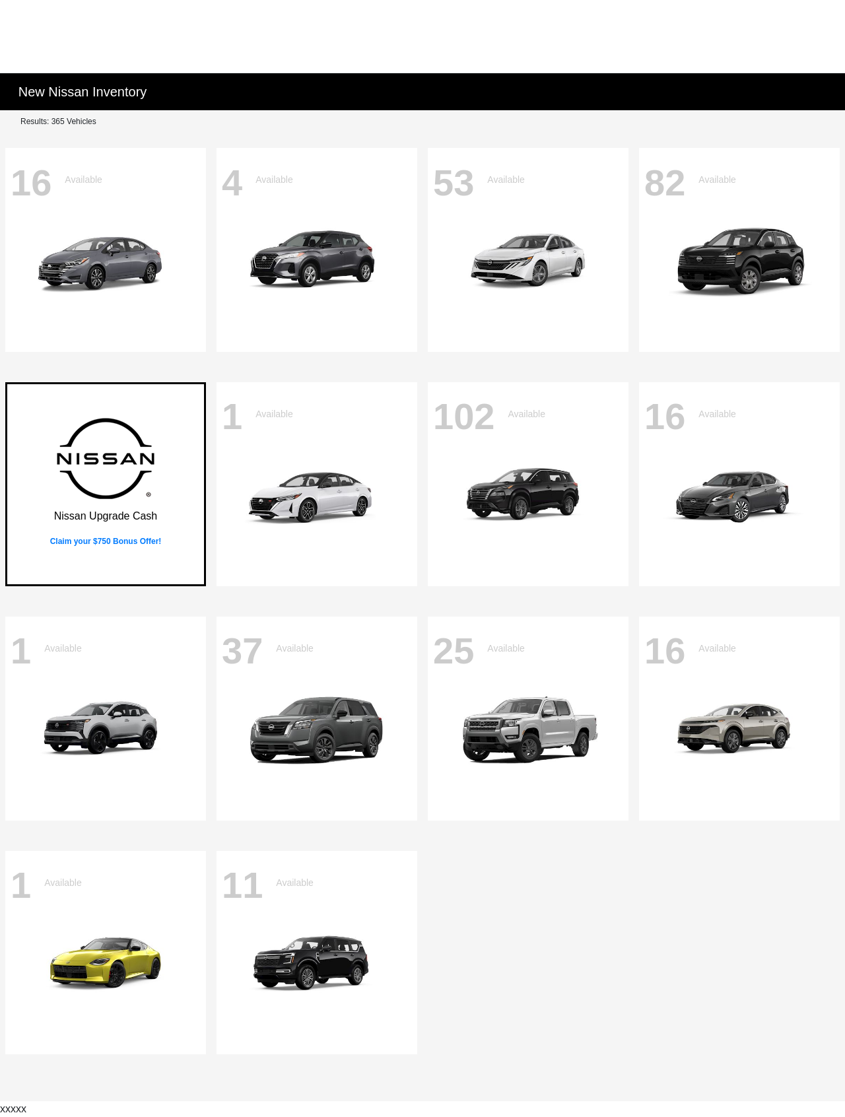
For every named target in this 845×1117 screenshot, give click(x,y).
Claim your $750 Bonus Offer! (106, 541)
